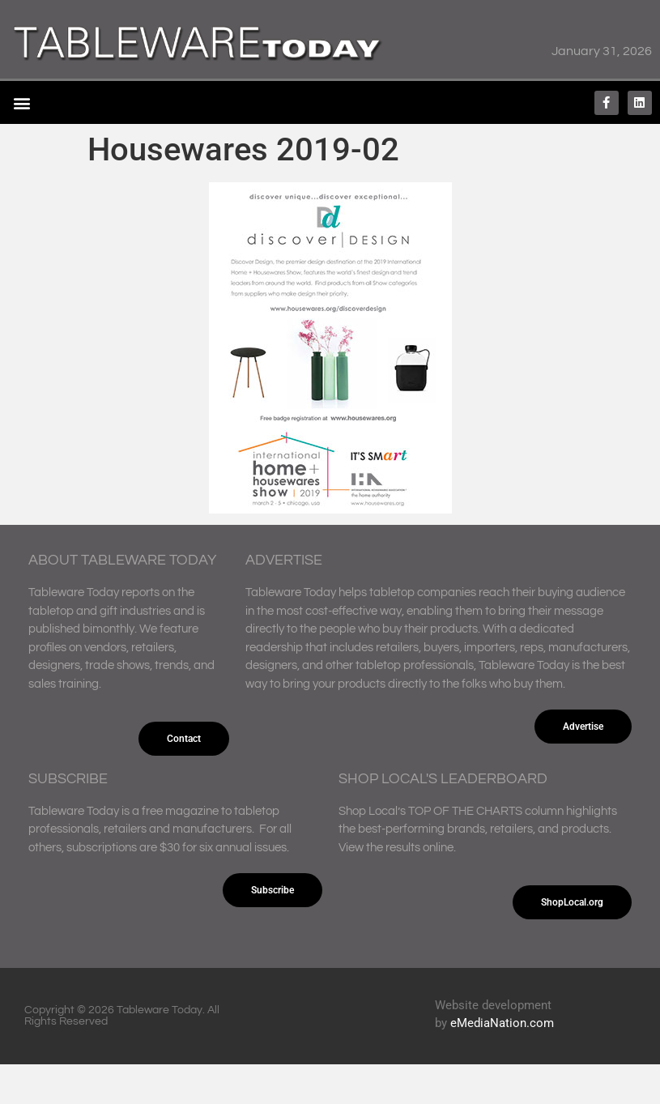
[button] (21, 102)
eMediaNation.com (502, 1023)
